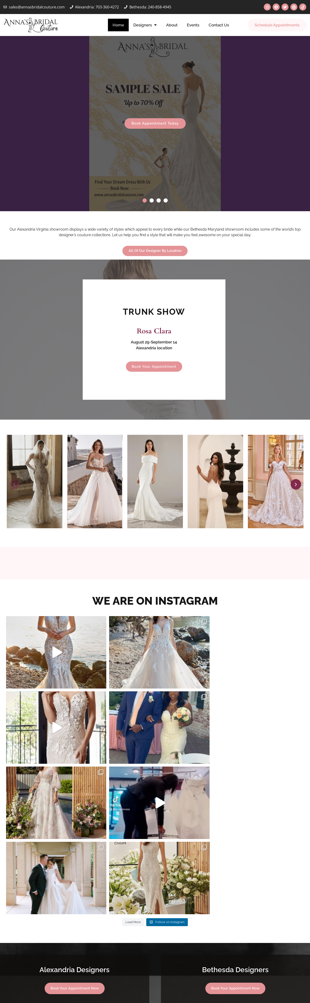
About (172, 25)
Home (118, 25)
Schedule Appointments (277, 25)
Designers (145, 25)
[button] (145, 200)
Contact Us (219, 25)
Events (193, 25)
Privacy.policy (199, 994)
